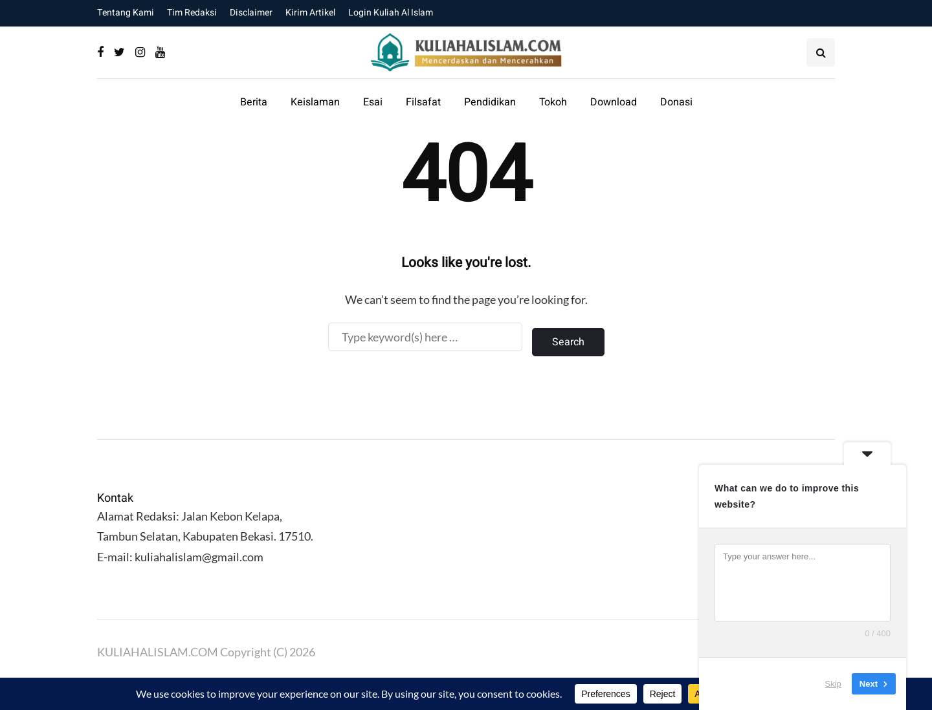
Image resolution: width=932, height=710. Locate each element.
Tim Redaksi (192, 12)
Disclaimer (251, 12)
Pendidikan (490, 102)
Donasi (676, 102)
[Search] (425, 337)
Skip (833, 684)
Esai (373, 102)
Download (613, 102)
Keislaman (315, 102)
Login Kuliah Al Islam (390, 12)
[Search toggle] (820, 52)
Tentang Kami (125, 12)
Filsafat (423, 102)
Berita (253, 102)
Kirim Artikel (310, 12)
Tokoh (553, 102)
